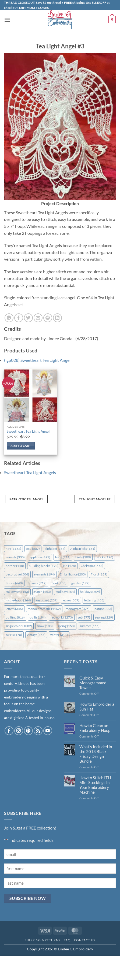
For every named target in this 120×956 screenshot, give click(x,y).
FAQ (67, 940)
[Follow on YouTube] (47, 730)
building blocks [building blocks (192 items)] (43, 566)
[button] (7, 19)
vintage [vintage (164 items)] (36, 635)
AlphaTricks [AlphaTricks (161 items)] (82, 549)
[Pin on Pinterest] (47, 317)
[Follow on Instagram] (18, 730)
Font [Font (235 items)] (58, 583)
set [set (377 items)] (84, 617)
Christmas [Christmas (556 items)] (92, 566)
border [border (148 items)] (15, 566)
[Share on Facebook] (18, 317)
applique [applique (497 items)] (40, 557)
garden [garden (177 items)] (80, 583)
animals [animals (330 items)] (15, 557)
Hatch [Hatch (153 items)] (42, 592)
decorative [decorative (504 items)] (17, 574)
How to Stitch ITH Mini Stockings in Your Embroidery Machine (95, 784)
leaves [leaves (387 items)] (70, 600)
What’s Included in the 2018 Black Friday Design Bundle (95, 753)
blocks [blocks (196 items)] (104, 557)
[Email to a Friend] (38, 317)
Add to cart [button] (20, 445)
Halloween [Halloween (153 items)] (17, 592)
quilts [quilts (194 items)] (38, 617)
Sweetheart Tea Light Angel (28, 431)
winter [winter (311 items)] (59, 635)
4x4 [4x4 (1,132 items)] (13, 549)
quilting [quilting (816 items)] (15, 617)
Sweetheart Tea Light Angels (30, 472)
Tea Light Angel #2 (95, 499)
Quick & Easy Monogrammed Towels (92, 682)
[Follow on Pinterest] (28, 730)
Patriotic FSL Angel (26, 499)
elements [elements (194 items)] (44, 574)
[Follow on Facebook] (9, 730)
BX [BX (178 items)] (69, 566)
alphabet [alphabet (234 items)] (55, 549)
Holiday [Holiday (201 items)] (65, 592)
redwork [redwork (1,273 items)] (62, 617)
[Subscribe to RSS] (38, 730)
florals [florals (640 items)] (14, 583)
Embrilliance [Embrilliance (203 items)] (73, 574)
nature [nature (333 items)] (103, 609)
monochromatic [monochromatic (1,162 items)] (44, 609)
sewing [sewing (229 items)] (104, 617)
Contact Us (84, 940)
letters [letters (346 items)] (14, 609)
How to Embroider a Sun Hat (96, 706)
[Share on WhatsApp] (9, 317)
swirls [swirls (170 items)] (14, 635)
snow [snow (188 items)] (45, 626)
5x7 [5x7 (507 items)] (33, 549)
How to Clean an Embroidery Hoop (94, 728)
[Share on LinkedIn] (57, 317)
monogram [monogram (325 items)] (78, 609)
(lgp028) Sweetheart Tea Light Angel (37, 360)
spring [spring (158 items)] (66, 626)
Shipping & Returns (42, 940)
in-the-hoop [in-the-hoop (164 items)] (18, 600)
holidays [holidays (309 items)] (90, 592)
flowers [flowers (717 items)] (37, 583)
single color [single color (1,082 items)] (19, 626)
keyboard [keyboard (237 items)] (47, 600)
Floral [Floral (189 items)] (99, 574)
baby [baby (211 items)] (62, 557)
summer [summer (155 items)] (90, 626)
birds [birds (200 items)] (83, 557)
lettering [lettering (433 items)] (94, 600)
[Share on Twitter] (28, 317)
